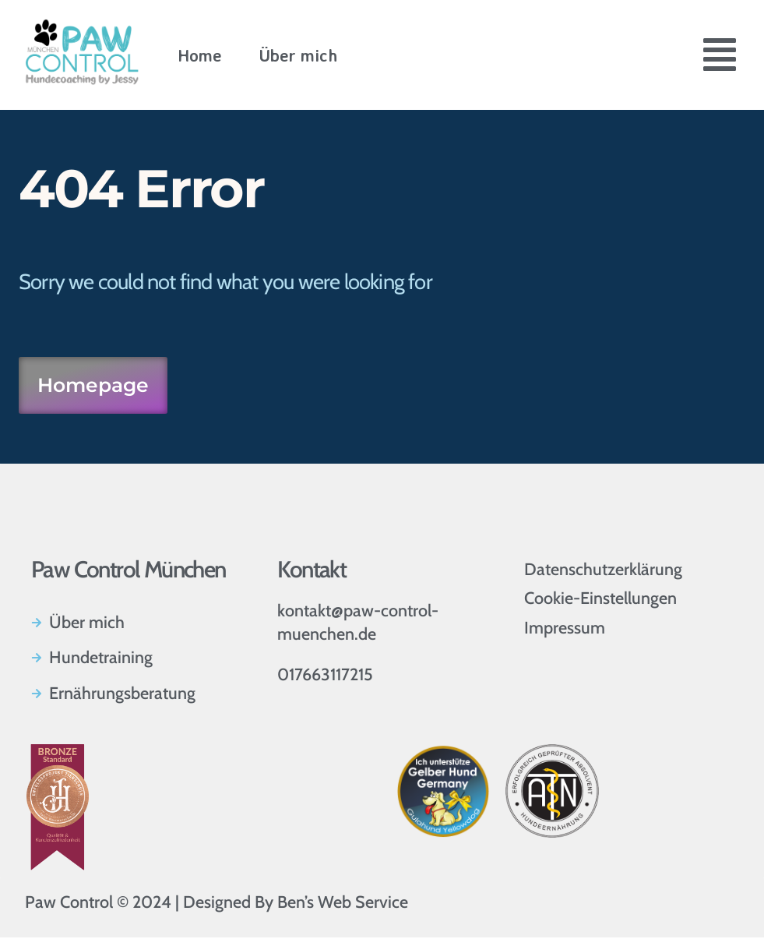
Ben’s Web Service (342, 903)
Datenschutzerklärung (603, 570)
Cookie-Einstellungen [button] (600, 600)
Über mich (298, 54)
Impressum (564, 629)
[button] (720, 58)
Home (200, 54)
